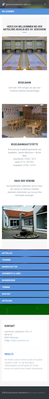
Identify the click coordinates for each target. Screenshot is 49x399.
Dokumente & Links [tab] (11, 273)
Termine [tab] (6, 287)
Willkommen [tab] (8, 11)
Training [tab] (6, 260)
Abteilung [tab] (7, 301)
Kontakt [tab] (6, 294)
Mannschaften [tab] (9, 267)
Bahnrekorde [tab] (8, 280)
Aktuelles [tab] (7, 253)
